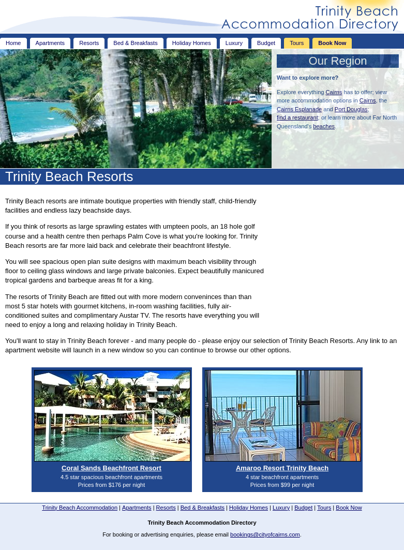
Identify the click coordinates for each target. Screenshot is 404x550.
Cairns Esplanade (299, 109)
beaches (324, 126)
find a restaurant (297, 117)
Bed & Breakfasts (135, 43)
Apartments (50, 43)
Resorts (89, 43)
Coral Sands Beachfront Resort (111, 468)
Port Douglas (351, 109)
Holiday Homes (191, 43)
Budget (266, 43)
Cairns (334, 92)
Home (13, 43)
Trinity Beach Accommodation (79, 507)
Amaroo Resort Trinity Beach (282, 468)
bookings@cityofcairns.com (265, 534)
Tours (297, 43)
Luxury (234, 43)
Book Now (332, 43)
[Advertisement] (334, 254)
